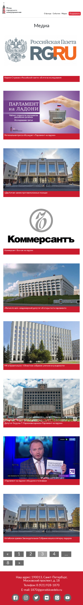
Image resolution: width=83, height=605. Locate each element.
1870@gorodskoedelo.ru (46, 590)
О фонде (47, 14)
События (56, 14)
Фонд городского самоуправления (13, 10)
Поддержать (74, 14)
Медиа (64, 14)
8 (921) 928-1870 (48, 585)
